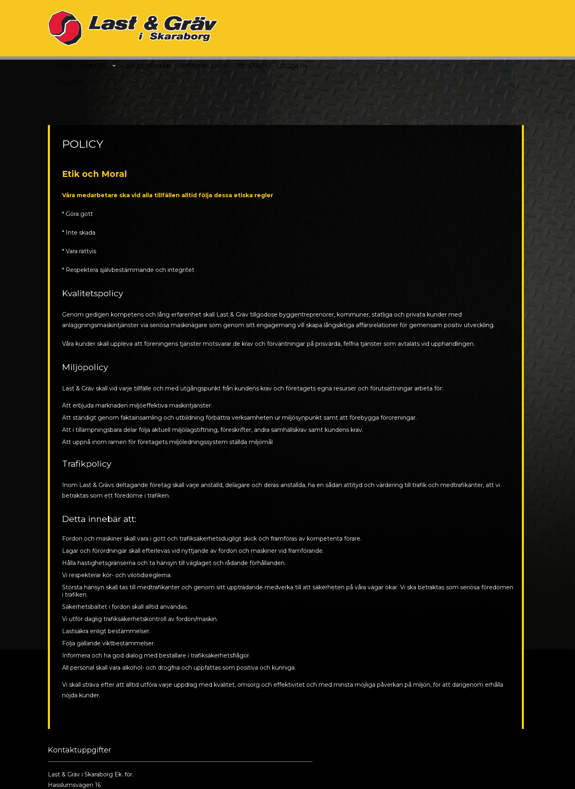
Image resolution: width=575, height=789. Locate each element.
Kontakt (431, 28)
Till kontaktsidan (223, 757)
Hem (243, 28)
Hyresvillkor (383, 28)
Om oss (272, 28)
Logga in (471, 28)
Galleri (248, 44)
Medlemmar (327, 28)
